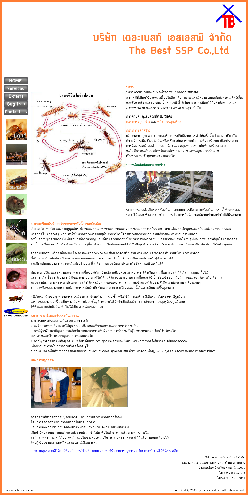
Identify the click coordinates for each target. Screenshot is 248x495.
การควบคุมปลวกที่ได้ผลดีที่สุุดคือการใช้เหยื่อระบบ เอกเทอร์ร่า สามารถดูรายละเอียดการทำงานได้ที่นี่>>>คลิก (104, 451)
